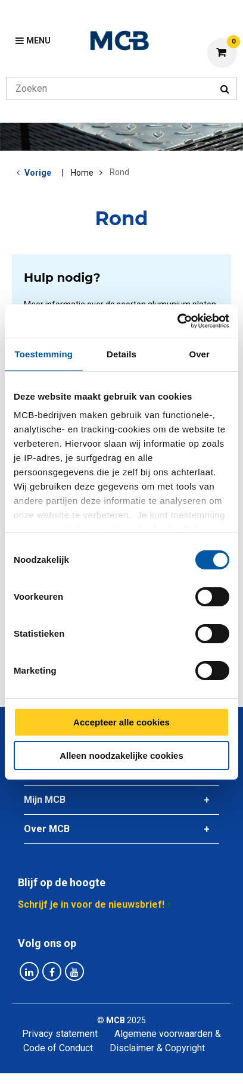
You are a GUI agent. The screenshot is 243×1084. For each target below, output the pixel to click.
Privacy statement (60, 1033)
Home (82, 172)
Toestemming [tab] (44, 354)
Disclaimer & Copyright (157, 1048)
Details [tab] (121, 354)
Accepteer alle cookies (121, 722)
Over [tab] (199, 354)
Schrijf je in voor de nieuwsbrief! (91, 904)
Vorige (37, 172)
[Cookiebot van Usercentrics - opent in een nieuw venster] (177, 321)
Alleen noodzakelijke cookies (121, 755)
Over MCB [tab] (47, 828)
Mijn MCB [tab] (45, 799)
